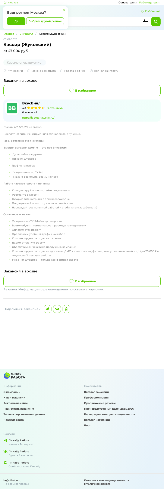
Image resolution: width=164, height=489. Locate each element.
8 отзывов (55, 108)
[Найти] (156, 21)
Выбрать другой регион (45, 21)
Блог (87, 425)
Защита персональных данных (24, 414)
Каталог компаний (97, 419)
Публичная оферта (97, 483)
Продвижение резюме (100, 403)
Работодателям (150, 2)
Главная (8, 33)
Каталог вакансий (96, 392)
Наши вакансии (14, 397)
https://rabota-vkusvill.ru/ (38, 117)
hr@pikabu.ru (12, 480)
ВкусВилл (26, 33)
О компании (11, 392)
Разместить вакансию (18, 408)
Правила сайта (13, 419)
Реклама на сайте (15, 403)
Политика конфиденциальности (106, 480)
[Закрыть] (64, 10)
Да (16, 21)
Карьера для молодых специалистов (109, 414)
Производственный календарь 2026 (109, 408)
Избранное (151, 11)
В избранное (82, 91)
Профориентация (96, 397)
